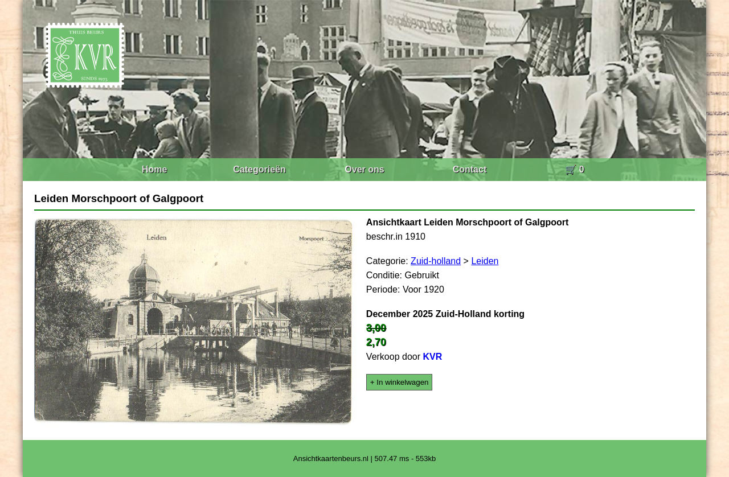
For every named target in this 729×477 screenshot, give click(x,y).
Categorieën (259, 169)
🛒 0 (574, 169)
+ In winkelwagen (399, 382)
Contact (470, 169)
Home (154, 169)
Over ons (364, 169)
